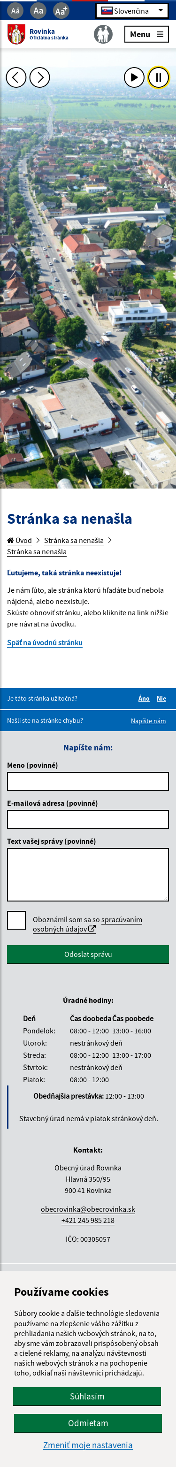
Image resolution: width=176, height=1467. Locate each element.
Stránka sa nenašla (74, 540)
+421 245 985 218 (88, 1220)
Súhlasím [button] (87, 1396)
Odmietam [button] (88, 1423)
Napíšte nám (148, 721)
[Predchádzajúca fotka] (16, 77)
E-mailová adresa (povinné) (52, 803)
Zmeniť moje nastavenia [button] (88, 1445)
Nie (163, 698)
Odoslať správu (88, 954)
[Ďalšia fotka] (40, 77)
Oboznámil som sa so (87, 924)
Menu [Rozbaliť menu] (146, 33)
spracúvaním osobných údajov (87, 924)
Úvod (19, 540)
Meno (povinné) (32, 765)
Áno (145, 698)
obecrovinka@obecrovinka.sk (88, 1209)
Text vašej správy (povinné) (51, 841)
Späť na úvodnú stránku (45, 642)
